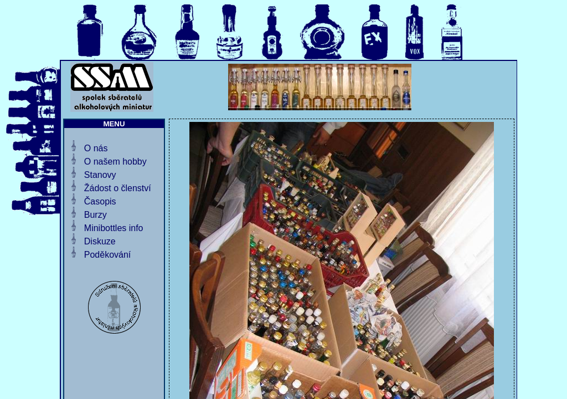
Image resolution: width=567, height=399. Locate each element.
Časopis (100, 201)
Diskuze (100, 241)
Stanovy (100, 175)
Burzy (95, 214)
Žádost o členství (117, 188)
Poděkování (107, 254)
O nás (96, 148)
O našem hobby (115, 161)
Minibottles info (113, 228)
